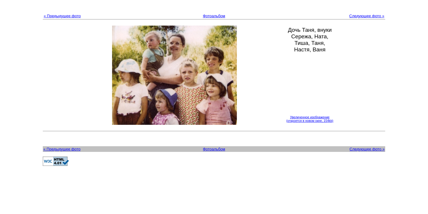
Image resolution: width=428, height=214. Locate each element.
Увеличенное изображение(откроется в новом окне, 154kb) (309, 118)
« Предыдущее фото (62, 16)
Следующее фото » (366, 16)
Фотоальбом (214, 16)
